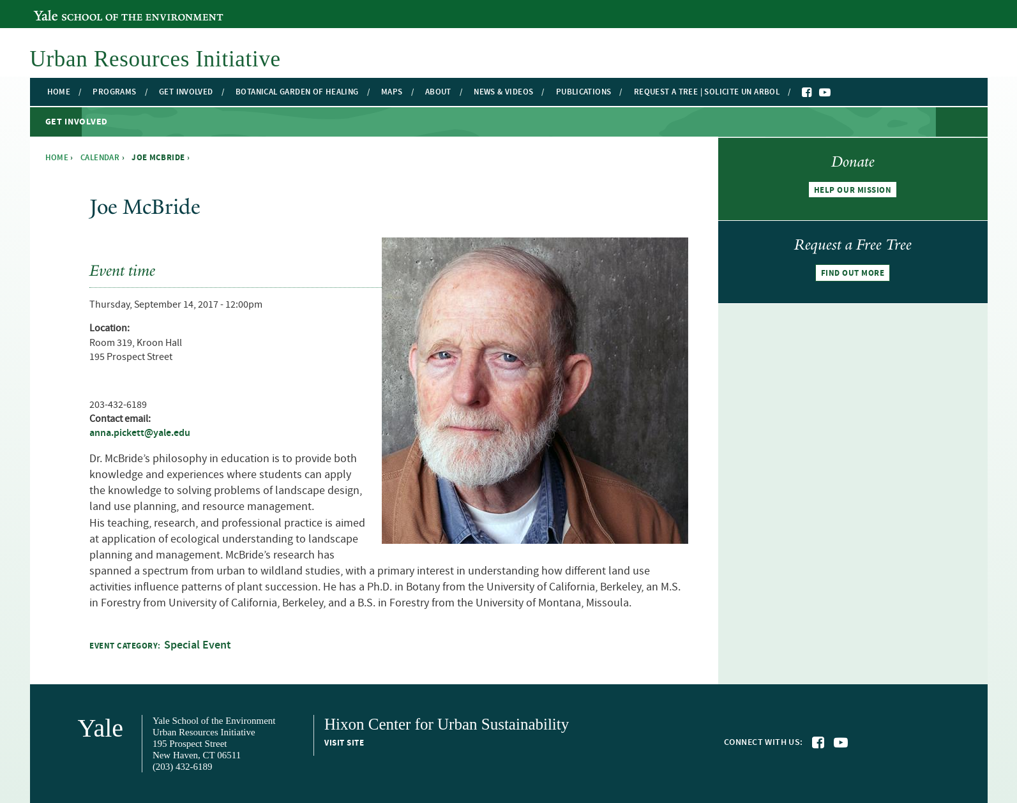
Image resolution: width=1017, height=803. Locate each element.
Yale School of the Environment (103, 8)
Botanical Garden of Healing (297, 92)
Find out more (853, 273)
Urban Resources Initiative (155, 59)
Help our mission (852, 190)
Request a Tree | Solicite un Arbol (707, 92)
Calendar (99, 157)
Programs (114, 92)
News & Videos (503, 92)
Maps (392, 92)
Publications (584, 92)
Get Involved (186, 92)
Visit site (344, 743)
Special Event (197, 645)
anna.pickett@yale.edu (139, 433)
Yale (101, 728)
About (438, 92)
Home (59, 92)
